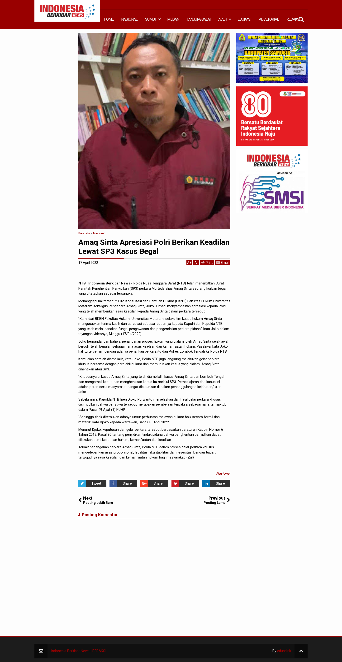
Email (222, 262)
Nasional (223, 473)
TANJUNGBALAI (199, 19)
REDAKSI (293, 19)
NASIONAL (129, 19)
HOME (109, 19)
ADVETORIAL (269, 19)
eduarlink (284, 651)
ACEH (222, 19)
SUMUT (151, 19)
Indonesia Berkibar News (70, 651)
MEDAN (173, 19)
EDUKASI (244, 19)
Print (207, 262)
